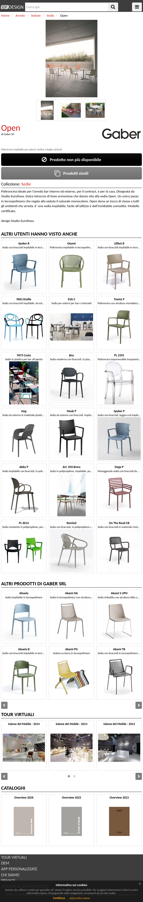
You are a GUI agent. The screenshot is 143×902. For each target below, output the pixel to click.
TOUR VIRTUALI (14, 857)
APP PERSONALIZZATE (19, 868)
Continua (59, 898)
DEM (5, 863)
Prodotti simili (71, 173)
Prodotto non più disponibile (71, 159)
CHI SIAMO (10, 874)
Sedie (26, 184)
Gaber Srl (9, 134)
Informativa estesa (80, 898)
